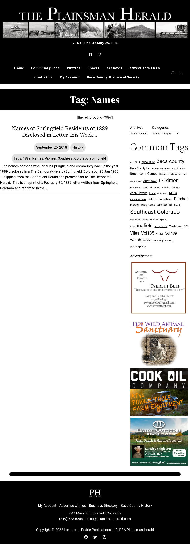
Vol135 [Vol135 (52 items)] (147, 233)
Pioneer (50, 158)
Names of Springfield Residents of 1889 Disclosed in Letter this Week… (60, 131)
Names (37, 158)
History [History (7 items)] (165, 187)
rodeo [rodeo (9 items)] (152, 204)
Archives (136, 128)
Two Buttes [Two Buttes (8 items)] (175, 226)
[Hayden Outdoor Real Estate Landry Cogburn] (159, 465)
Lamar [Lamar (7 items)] (152, 193)
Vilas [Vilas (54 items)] (134, 233)
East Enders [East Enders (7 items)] (136, 187)
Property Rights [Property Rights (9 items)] (138, 204)
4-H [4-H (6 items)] (131, 162)
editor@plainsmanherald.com (108, 519)
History (78, 147)
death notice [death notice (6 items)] (135, 181)
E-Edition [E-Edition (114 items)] (169, 180)
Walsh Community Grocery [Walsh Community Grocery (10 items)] (158, 240)
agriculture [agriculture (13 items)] (148, 162)
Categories (160, 128)
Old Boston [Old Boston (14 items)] (155, 199)
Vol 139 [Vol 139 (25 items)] (171, 233)
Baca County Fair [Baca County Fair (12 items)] (140, 168)
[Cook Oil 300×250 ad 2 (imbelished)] (159, 415)
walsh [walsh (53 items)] (135, 239)
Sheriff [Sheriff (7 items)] (177, 205)
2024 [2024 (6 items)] (137, 162)
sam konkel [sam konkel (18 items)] (164, 204)
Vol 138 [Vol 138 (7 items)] (159, 234)
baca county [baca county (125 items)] (170, 161)
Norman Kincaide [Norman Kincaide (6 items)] (138, 199)
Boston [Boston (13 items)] (181, 168)
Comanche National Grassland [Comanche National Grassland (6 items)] (173, 174)
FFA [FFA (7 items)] (150, 187)
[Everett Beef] (159, 315)
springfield (98, 158)
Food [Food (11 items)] (157, 187)
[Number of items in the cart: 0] (181, 72)
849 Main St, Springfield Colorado (95, 513)
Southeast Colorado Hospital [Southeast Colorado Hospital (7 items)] (144, 219)
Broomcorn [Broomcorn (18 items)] (138, 174)
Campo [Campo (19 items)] (152, 174)
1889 (27, 158)
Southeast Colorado (73, 158)
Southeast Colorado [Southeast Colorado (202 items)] (155, 212)
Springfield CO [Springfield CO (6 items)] (161, 226)
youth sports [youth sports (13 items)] (138, 246)
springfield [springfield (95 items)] (141, 225)
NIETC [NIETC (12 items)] (173, 193)
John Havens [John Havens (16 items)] (138, 193)
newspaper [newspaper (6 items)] (162, 193)
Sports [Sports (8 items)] (163, 219)
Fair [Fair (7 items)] (145, 187)
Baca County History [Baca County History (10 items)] (163, 168)
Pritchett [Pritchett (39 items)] (181, 198)
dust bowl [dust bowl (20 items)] (150, 181)
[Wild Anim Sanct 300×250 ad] (159, 365)
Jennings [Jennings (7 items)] (175, 187)
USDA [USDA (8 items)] (185, 226)
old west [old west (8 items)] (168, 199)
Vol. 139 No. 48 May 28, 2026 (95, 42)
